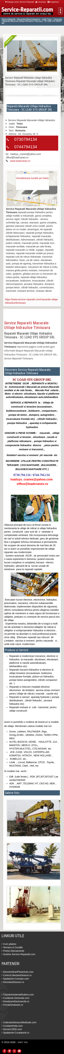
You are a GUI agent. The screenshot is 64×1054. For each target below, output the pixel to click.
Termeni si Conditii (12, 947)
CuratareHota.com (12, 1025)
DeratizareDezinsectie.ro (15, 1001)
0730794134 (25, 139)
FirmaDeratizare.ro (12, 1004)
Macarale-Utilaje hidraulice (28, 19)
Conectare (40, 2)
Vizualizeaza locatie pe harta (32, 178)
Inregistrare (53, 2)
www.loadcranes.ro (20, 161)
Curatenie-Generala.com (15, 998)
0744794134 (25, 146)
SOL (26, 1042)
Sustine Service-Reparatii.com (18, 954)
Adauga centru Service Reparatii (19, 2)
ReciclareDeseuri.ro (13, 982)
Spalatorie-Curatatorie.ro (15, 1032)
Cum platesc (9, 944)
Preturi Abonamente (13, 950)
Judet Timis (47, 19)
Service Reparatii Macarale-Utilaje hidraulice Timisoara (27, 325)
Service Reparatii (9, 19)
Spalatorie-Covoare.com (15, 978)
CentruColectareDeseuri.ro (16, 975)
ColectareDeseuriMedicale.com (19, 1022)
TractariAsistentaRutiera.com (18, 994)
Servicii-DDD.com (12, 1029)
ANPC (20, 1042)
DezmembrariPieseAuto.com (17, 971)
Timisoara (57, 19)
